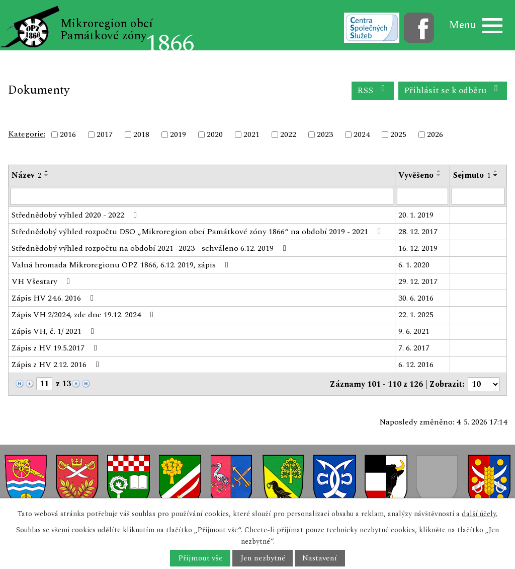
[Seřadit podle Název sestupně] (46, 175)
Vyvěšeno (416, 175)
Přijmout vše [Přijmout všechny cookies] (200, 558)
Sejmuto (471, 175)
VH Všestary (42, 281)
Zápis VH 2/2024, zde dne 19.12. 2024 (84, 315)
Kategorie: (26, 134)
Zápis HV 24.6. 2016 (54, 298)
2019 (178, 134)
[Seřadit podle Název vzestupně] (46, 171)
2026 (435, 134)
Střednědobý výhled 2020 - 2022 (76, 215)
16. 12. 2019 (418, 248)
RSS (373, 90)
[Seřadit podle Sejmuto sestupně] (495, 175)
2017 (105, 134)
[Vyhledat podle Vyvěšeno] (422, 196)
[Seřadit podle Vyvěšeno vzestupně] (439, 171)
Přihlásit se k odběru (453, 90)
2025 (398, 134)
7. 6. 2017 (414, 348)
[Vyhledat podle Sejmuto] (478, 196)
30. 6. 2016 (416, 298)
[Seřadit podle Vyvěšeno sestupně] (439, 175)
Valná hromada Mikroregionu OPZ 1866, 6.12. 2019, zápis (122, 265)
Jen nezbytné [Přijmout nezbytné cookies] (262, 558)
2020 (215, 134)
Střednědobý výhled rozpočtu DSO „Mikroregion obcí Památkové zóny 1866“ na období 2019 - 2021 (198, 232)
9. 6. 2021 (414, 331)
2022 (288, 134)
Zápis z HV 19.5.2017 (56, 348)
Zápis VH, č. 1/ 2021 (55, 331)
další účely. (479, 514)
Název (26, 175)
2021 (251, 134)
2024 (362, 134)
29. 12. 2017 (418, 281)
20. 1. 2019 (416, 215)
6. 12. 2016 (416, 365)
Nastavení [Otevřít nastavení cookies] (319, 558)
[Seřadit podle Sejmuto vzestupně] (495, 171)
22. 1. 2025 (416, 315)
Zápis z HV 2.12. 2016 (57, 365)
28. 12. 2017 (418, 232)
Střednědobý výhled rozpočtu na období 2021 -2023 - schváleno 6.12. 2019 (151, 248)
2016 (68, 134)
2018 (141, 134)
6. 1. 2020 (414, 265)
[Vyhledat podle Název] (201, 196)
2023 (325, 134)
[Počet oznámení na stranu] (484, 384)
